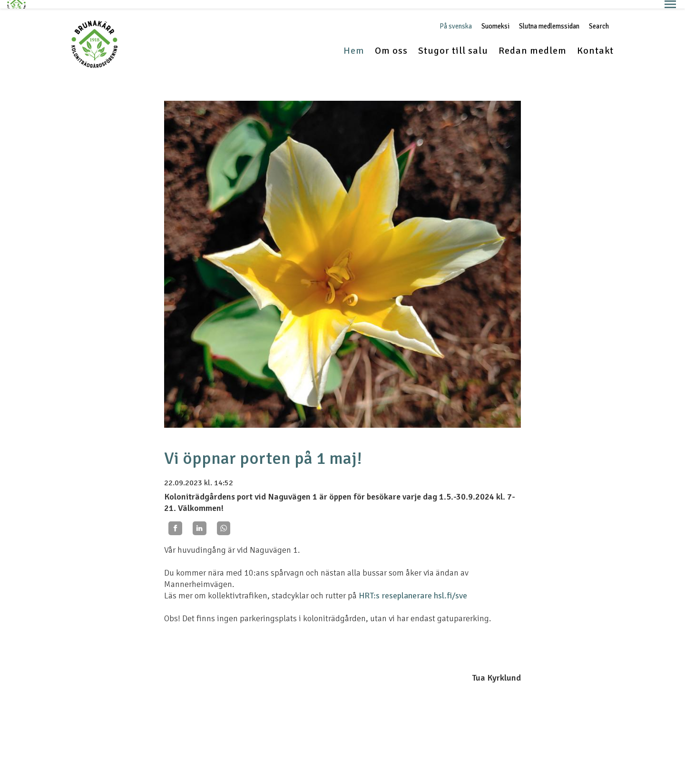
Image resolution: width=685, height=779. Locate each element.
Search (599, 18)
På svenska (456, 18)
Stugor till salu (453, 42)
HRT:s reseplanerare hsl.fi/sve (413, 586)
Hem (353, 42)
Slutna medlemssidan (549, 18)
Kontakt (595, 42)
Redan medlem (533, 42)
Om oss (391, 42)
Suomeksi (495, 18)
